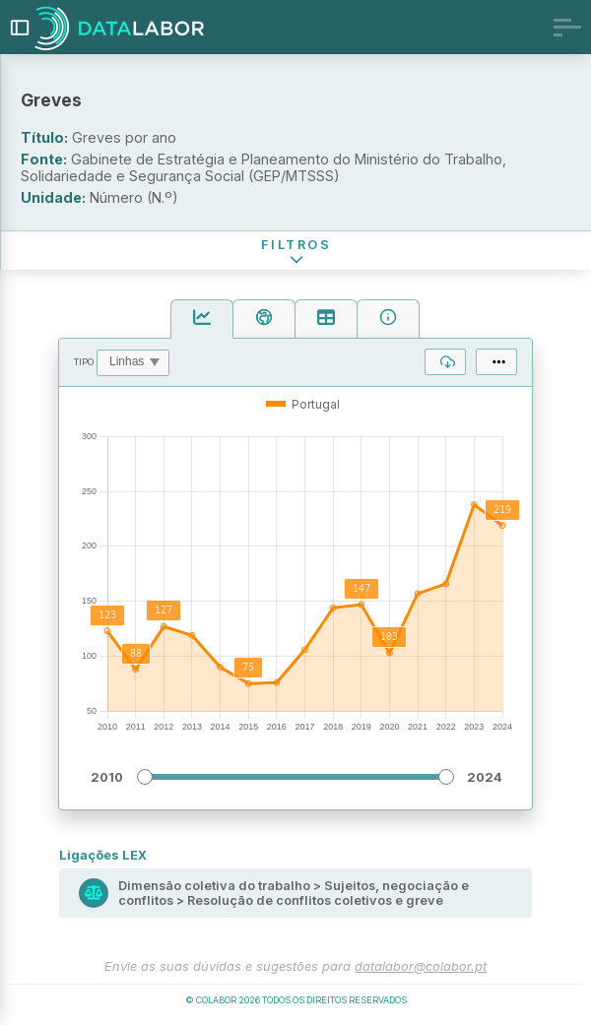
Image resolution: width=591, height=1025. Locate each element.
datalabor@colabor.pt (421, 966)
